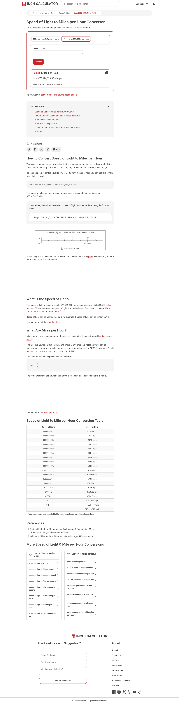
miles (102, 336)
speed (90, 256)
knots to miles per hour (82, 562)
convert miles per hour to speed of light (59, 95)
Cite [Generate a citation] (56, 149)
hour (28, 339)
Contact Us (116, 655)
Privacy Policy (118, 675)
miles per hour (50, 412)
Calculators (142, 4)
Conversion (43, 13)
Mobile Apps (117, 665)
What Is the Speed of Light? (47, 119)
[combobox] (93, 4)
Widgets (115, 660)
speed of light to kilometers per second (44, 588)
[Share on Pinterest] (47, 149)
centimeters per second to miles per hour (82, 613)
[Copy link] (29, 149)
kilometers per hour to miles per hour (82, 595)
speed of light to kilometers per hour (44, 597)
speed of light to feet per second (44, 581)
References (40, 131)
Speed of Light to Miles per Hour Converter (54, 111)
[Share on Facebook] (35, 149)
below (60, 84)
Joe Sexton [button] (37, 143)
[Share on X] (41, 149)
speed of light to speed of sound (44, 575)
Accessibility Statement (122, 680)
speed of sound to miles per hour (82, 574)
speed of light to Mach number (44, 569)
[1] (60, 311)
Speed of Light (39, 48)
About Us (115, 650)
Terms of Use (117, 670)
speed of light (53, 322)
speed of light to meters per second (44, 606)
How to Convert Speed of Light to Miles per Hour (57, 115)
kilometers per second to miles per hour (82, 587)
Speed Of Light (64, 13)
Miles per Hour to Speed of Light (46, 39)
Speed (53, 13)
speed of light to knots (44, 563)
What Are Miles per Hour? (46, 123)
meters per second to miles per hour (82, 604)
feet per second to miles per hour (82, 579)
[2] (32, 339)
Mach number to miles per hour (82, 568)
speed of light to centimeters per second (44, 614)
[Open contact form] (107, 73)
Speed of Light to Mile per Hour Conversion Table (57, 127)
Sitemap (115, 685)
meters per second (81, 305)
